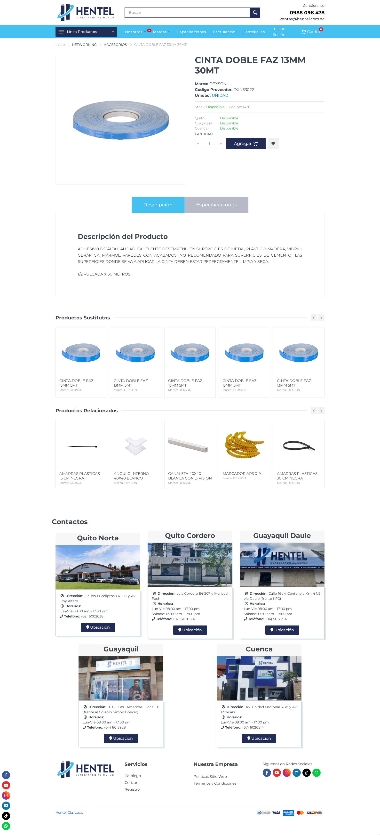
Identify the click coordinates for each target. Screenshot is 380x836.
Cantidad (204, 134)
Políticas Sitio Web (210, 776)
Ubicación (98, 627)
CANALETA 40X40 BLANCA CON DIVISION (190, 478)
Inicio (60, 44)
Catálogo (133, 775)
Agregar (246, 143)
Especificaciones (216, 205)
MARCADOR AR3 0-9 (244, 475)
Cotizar (131, 782)
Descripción (158, 205)
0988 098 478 (307, 13)
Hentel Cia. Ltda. (69, 812)
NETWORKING (84, 44)
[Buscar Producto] (187, 13)
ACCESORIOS (115, 44)
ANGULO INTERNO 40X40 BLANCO (136, 478)
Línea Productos (86, 31)
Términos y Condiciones (215, 783)
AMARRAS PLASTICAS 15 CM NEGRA (81, 478)
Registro (132, 789)
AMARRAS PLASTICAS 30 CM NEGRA (299, 478)
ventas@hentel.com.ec (302, 19)
